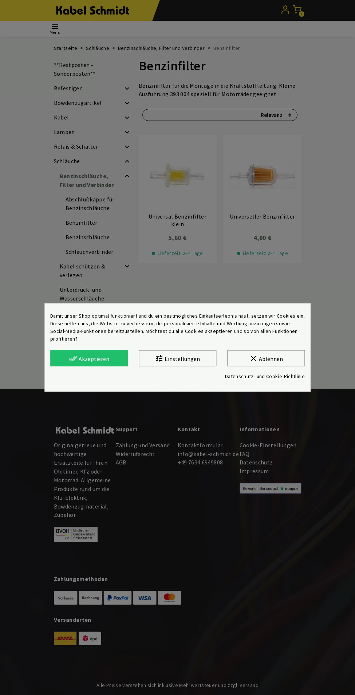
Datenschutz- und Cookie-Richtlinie (265, 376)
